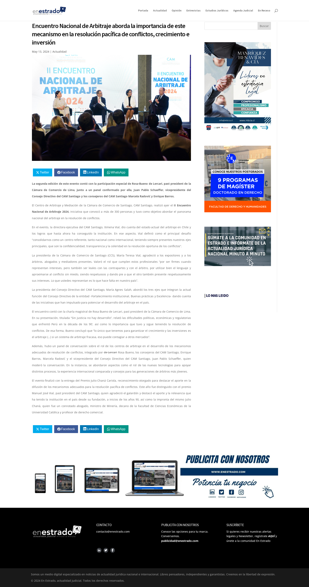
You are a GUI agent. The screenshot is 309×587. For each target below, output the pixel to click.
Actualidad (160, 10)
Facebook (68, 172)
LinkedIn (93, 172)
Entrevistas (193, 10)
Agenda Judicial (243, 10)
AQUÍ (271, 536)
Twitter (44, 172)
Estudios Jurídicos (217, 10)
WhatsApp (118, 172)
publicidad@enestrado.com (179, 541)
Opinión (176, 10)
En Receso (264, 10)
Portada (143, 10)
